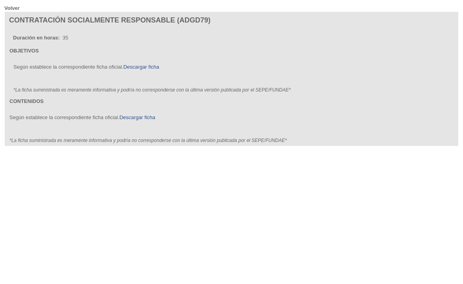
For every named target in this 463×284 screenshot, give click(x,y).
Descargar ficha (141, 67)
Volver (12, 8)
